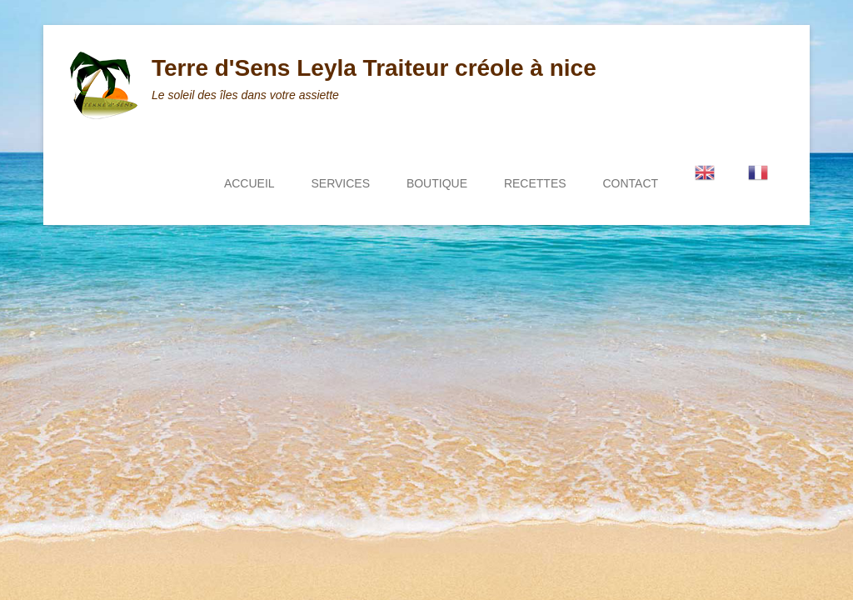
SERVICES (340, 183)
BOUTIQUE (437, 183)
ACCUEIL (249, 183)
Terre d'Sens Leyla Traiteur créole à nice (374, 68)
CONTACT (630, 183)
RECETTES (535, 183)
